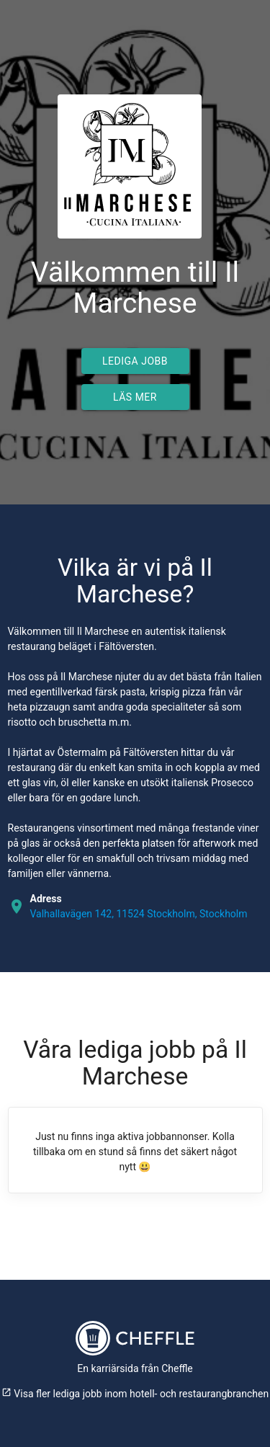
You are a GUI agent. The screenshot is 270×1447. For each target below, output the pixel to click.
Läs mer (135, 397)
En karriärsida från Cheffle (135, 1368)
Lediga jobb (135, 361)
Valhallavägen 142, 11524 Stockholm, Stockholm (139, 914)
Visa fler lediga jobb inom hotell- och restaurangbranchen (135, 1393)
